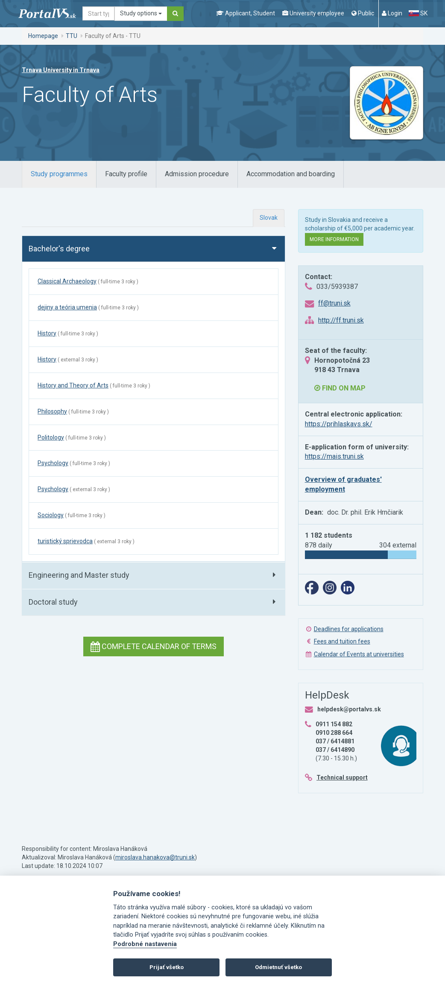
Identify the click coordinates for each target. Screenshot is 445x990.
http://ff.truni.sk (341, 320)
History (47, 333)
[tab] (59, 174)
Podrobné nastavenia (145, 944)
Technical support (342, 777)
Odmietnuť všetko (278, 967)
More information (334, 239)
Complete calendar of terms (154, 646)
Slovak (269, 217)
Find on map (340, 388)
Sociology (51, 515)
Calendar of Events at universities (359, 654)
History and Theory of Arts (73, 385)
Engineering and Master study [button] (79, 575)
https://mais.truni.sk (334, 456)
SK (418, 13)
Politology (51, 437)
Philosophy (52, 411)
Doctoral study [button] (53, 601)
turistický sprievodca (65, 541)
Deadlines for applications (349, 629)
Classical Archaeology (67, 281)
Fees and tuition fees (342, 641)
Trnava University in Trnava (61, 70)
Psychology (53, 463)
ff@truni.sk (334, 303)
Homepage (43, 35)
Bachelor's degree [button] (59, 248)
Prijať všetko (166, 967)
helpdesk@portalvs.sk (349, 709)
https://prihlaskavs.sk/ (338, 424)
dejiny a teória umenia (67, 307)
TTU (71, 35)
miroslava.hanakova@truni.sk (155, 857)
